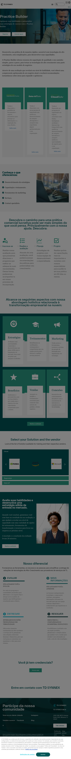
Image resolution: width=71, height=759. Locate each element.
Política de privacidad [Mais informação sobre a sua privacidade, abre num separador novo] (31, 749)
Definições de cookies (27, 754)
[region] (35, 748)
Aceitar (43, 754)
